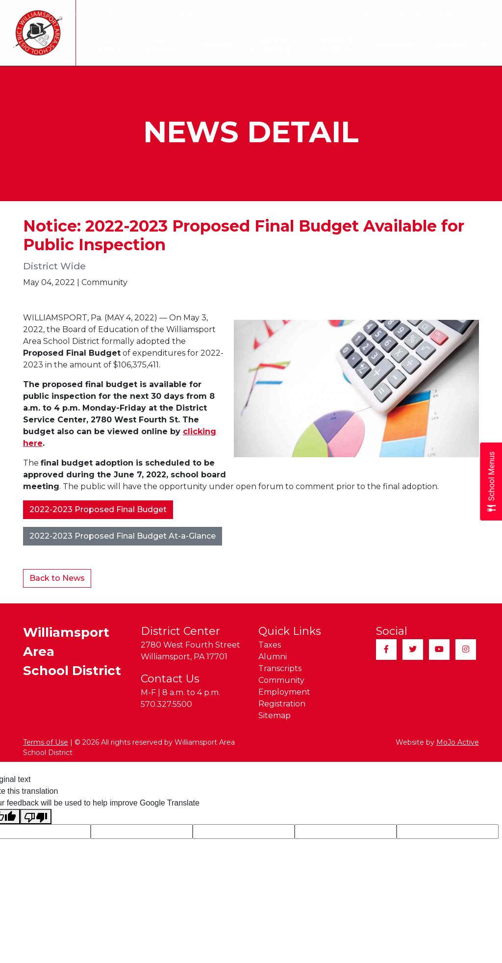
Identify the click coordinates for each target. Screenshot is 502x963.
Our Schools (154, 44)
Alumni (147, 12)
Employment (301, 12)
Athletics (397, 45)
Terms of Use (45, 742)
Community (244, 12)
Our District (102, 44)
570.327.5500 (166, 704)
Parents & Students (336, 44)
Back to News (57, 578)
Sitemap (408, 12)
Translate (68, 12)
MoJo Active (457, 742)
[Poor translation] (35, 816)
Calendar (207, 44)
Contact (450, 44)
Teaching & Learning (268, 44)
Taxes (113, 12)
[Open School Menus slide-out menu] (491, 481)
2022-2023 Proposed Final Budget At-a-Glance (122, 536)
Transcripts (191, 12)
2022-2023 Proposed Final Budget (98, 509)
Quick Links (462, 12)
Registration (359, 12)
